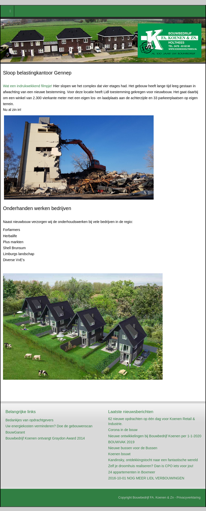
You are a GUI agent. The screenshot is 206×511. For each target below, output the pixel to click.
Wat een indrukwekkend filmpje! (27, 86)
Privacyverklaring (189, 497)
